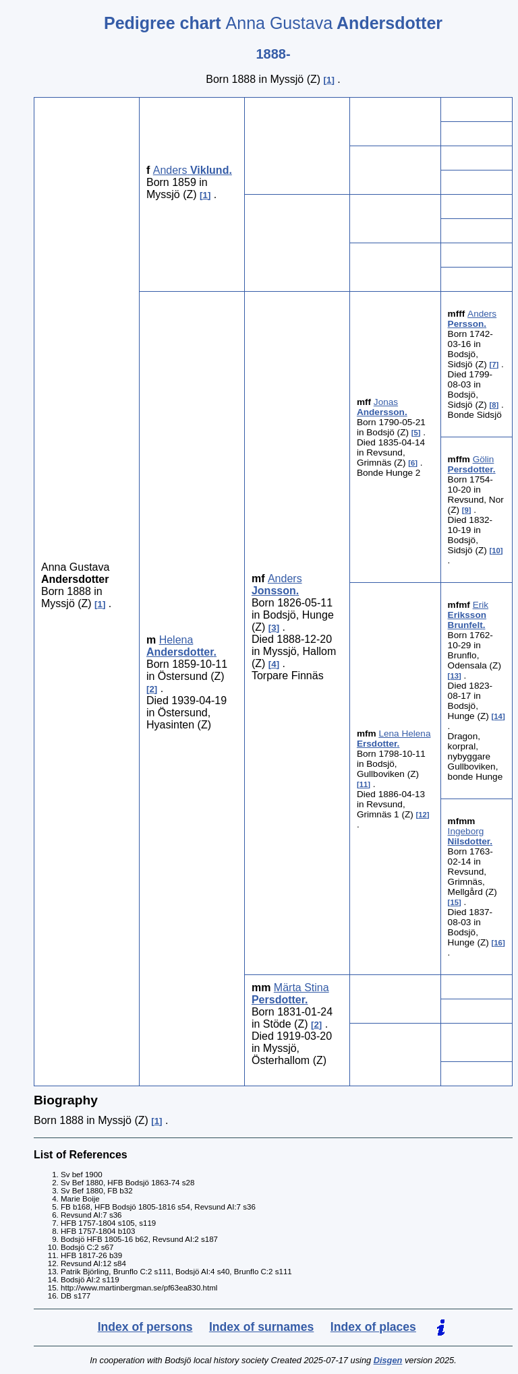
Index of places (373, 1327)
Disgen (388, 1360)
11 (363, 784)
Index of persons (145, 1327)
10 (496, 551)
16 (498, 943)
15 (454, 902)
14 (498, 716)
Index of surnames (261, 1327)
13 (454, 676)
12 (422, 815)
